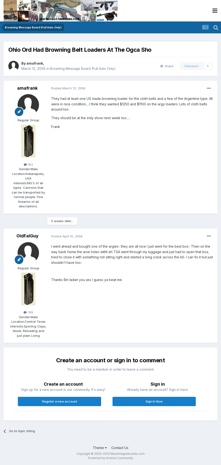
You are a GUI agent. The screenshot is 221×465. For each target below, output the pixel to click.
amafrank (34, 63)
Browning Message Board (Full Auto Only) (83, 68)
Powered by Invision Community (110, 458)
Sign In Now (154, 401)
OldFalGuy (27, 235)
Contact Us (119, 448)
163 (28, 164)
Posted (68, 88)
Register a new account (59, 401)
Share (166, 66)
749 (28, 312)
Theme (100, 448)
